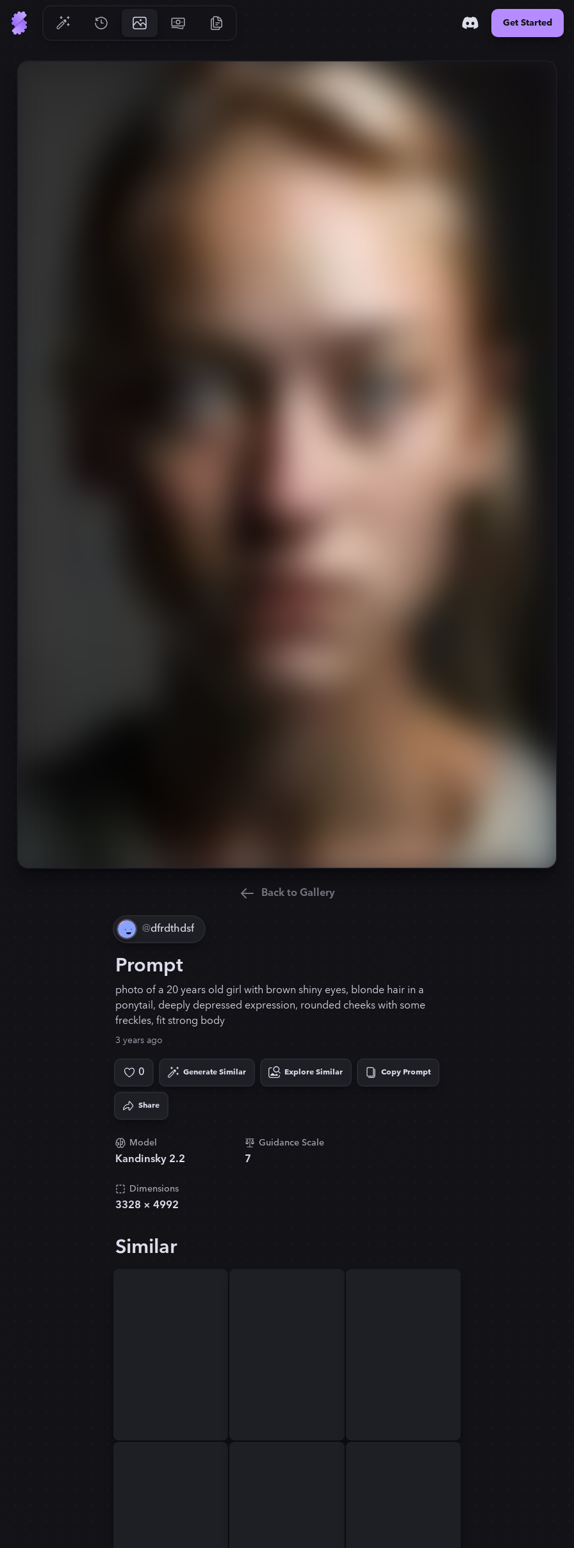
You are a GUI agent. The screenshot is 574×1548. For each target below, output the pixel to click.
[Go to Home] (19, 23)
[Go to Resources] (216, 23)
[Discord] (470, 23)
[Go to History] (101, 23)
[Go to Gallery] (139, 23)
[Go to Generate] (63, 23)
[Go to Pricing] (178, 23)
